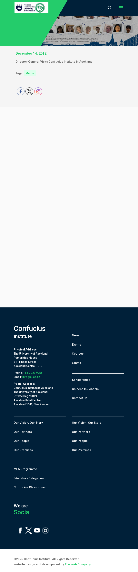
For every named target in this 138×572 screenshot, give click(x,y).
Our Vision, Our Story (28, 422)
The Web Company (78, 564)
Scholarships (81, 380)
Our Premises (23, 450)
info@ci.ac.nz (31, 376)
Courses (78, 353)
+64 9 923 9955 (32, 372)
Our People (21, 441)
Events (76, 344)
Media (29, 73)
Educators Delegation (29, 478)
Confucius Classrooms (29, 487)
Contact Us (79, 398)
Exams (76, 363)
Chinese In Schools (85, 389)
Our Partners (23, 432)
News (76, 335)
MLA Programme (25, 469)
